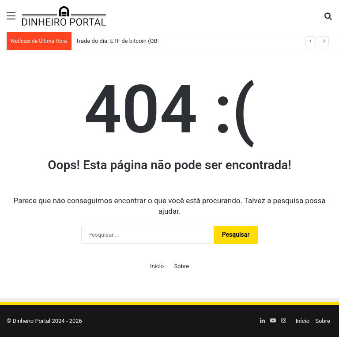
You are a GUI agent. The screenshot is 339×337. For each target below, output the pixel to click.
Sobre (181, 266)
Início (157, 266)
